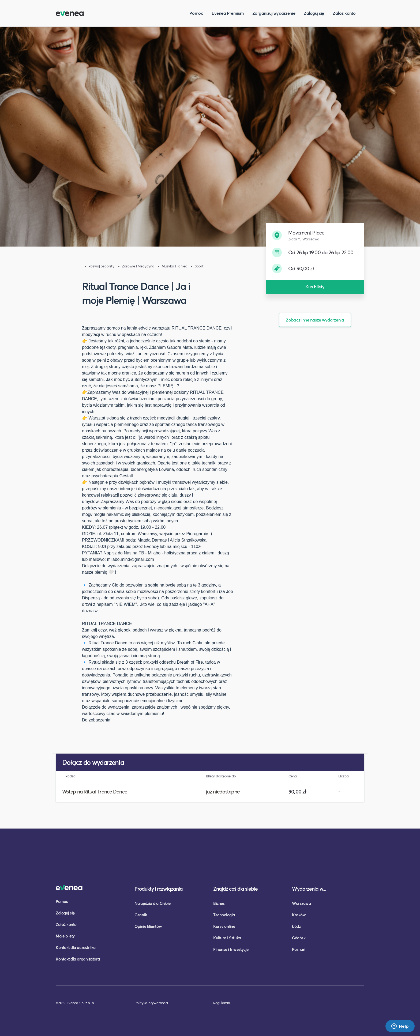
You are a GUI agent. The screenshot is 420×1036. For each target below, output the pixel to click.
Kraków (299, 914)
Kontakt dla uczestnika (76, 947)
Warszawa (301, 903)
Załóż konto (344, 13)
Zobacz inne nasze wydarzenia (315, 320)
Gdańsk (298, 937)
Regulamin (221, 1002)
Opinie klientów (148, 926)
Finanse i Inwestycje (231, 949)
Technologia (224, 914)
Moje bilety (65, 936)
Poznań (298, 949)
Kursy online (224, 926)
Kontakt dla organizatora (78, 959)
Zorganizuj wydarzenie (273, 13)
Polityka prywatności (151, 1002)
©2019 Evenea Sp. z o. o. (75, 1002)
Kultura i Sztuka (227, 937)
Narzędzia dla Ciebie (152, 903)
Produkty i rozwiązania (158, 888)
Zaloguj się (314, 13)
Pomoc (196, 13)
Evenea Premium (228, 13)
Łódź (296, 926)
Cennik (140, 914)
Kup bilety (314, 286)
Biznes (218, 903)
